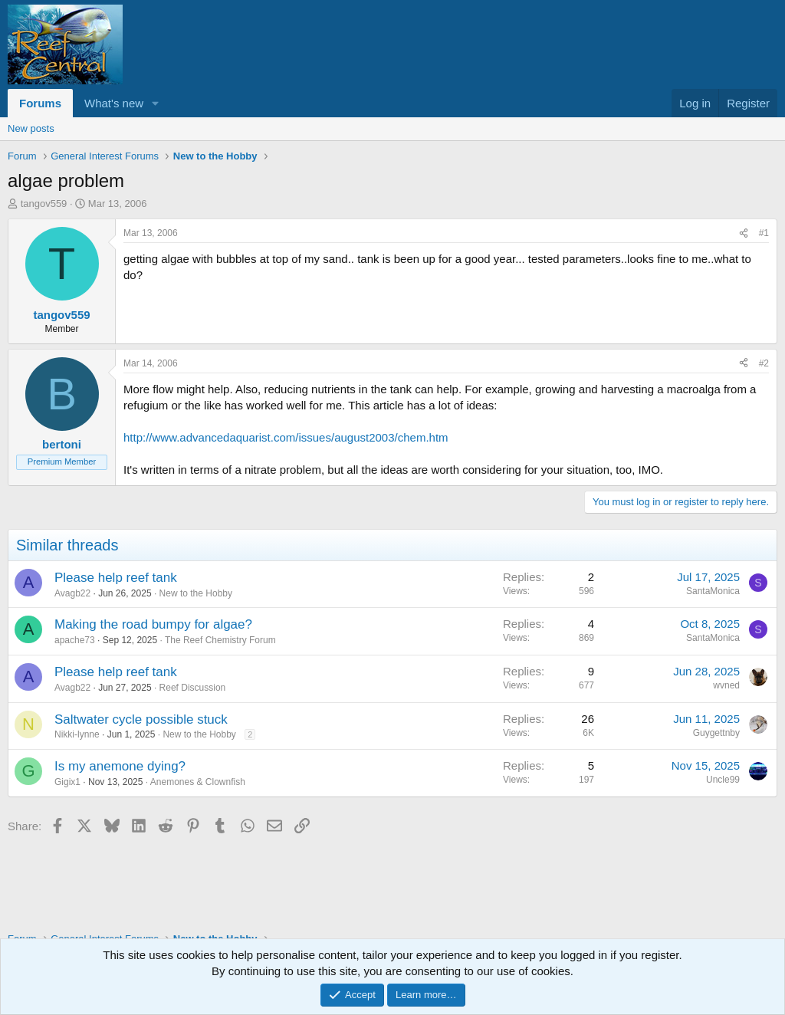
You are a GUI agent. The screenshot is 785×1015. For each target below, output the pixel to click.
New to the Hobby (195, 593)
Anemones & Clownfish (197, 782)
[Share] (744, 233)
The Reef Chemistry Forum (220, 640)
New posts (31, 128)
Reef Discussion (192, 687)
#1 (764, 233)
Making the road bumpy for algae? (153, 624)
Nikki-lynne (77, 734)
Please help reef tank (115, 577)
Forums (40, 103)
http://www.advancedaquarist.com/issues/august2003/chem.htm (285, 437)
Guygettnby (716, 733)
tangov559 (44, 203)
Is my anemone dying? (120, 766)
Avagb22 (72, 593)
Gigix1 (67, 782)
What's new (113, 103)
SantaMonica (713, 591)
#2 (764, 363)
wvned (726, 685)
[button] (155, 103)
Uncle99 (723, 779)
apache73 (74, 640)
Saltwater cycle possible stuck (141, 719)
